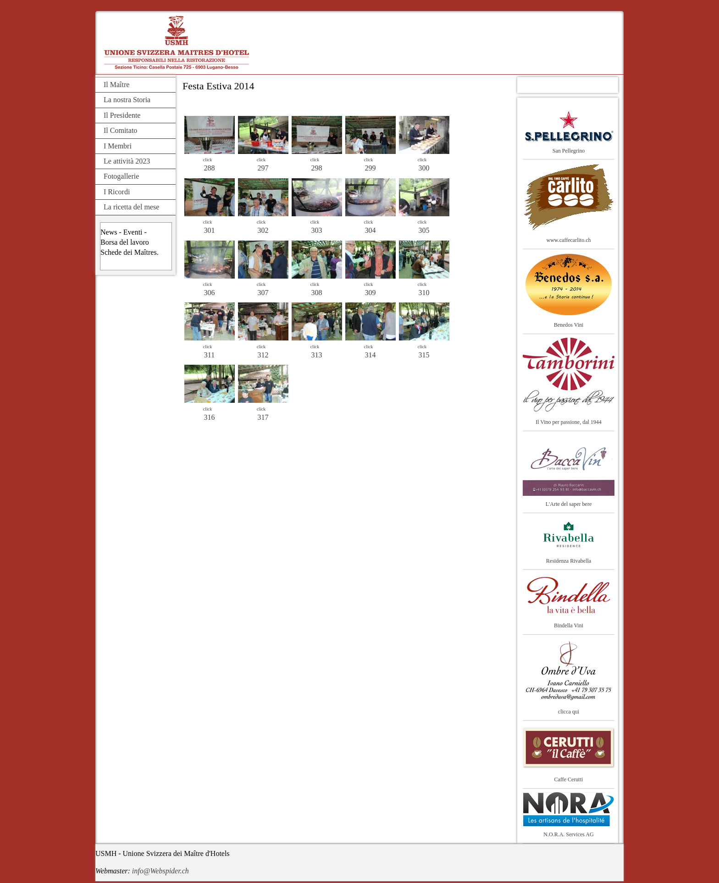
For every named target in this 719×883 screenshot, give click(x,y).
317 (263, 417)
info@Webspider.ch (160, 871)
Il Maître (116, 84)
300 (424, 168)
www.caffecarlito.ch (569, 240)
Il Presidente (122, 115)
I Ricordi (117, 192)
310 (424, 292)
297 (263, 168)
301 (209, 230)
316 (209, 417)
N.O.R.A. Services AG (568, 834)
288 (209, 168)
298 (316, 168)
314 (370, 355)
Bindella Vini (568, 625)
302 (263, 230)
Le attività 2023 (127, 161)
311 (209, 355)
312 (263, 355)
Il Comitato (120, 130)
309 (370, 292)
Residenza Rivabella (568, 561)
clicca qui (568, 711)
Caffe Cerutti (568, 779)
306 (209, 292)
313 (316, 355)
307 (263, 292)
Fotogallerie (121, 176)
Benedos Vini (569, 325)
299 (370, 168)
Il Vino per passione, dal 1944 (569, 422)
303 (316, 230)
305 (424, 230)
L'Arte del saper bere (569, 504)
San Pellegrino (569, 151)
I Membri (118, 146)
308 (316, 292)
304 (370, 230)
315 (424, 355)
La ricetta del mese (131, 207)
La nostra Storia (127, 100)
